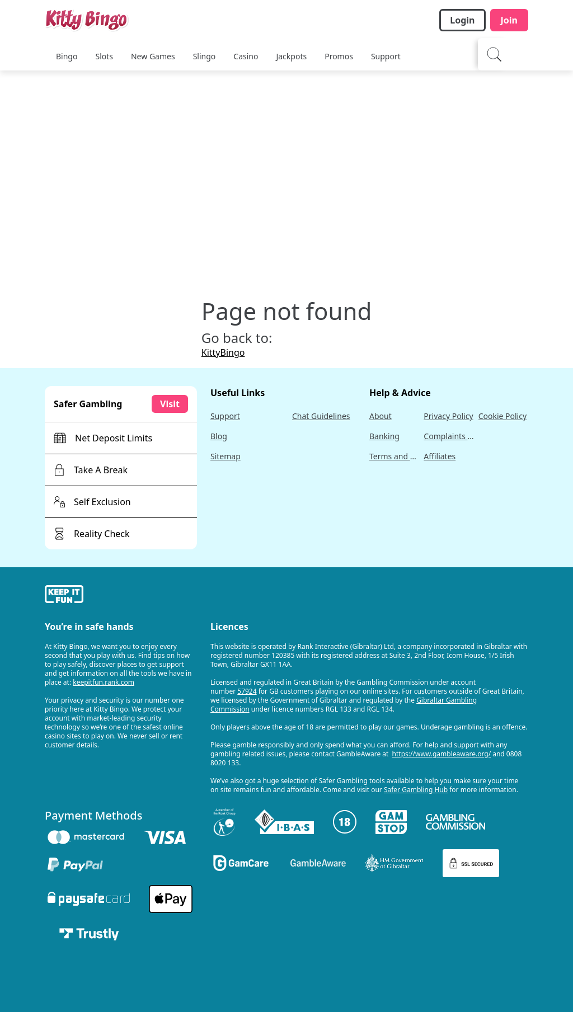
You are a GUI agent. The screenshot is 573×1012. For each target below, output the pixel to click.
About (380, 416)
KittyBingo (223, 352)
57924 (246, 691)
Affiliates (439, 456)
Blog (218, 436)
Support (225, 416)
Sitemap (225, 456)
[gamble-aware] (121, 595)
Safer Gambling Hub (416, 789)
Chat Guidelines (321, 416)
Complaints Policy (448, 436)
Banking (384, 436)
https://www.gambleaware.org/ (441, 754)
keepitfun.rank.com (103, 682)
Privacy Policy (448, 416)
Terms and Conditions (394, 456)
